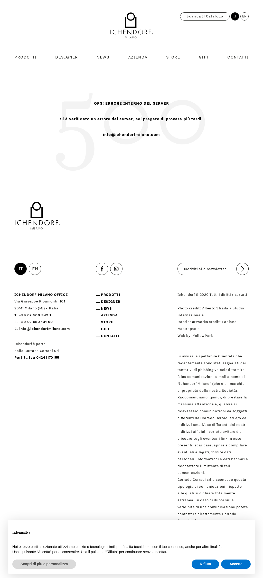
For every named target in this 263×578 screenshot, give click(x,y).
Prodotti (25, 57)
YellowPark (203, 336)
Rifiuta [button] (205, 564)
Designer (66, 57)
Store (173, 57)
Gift (204, 57)
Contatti (238, 57)
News (103, 57)
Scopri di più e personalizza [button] (44, 564)
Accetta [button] (235, 564)
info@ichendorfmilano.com (131, 134)
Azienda (138, 57)
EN (244, 16)
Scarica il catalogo (204, 16)
